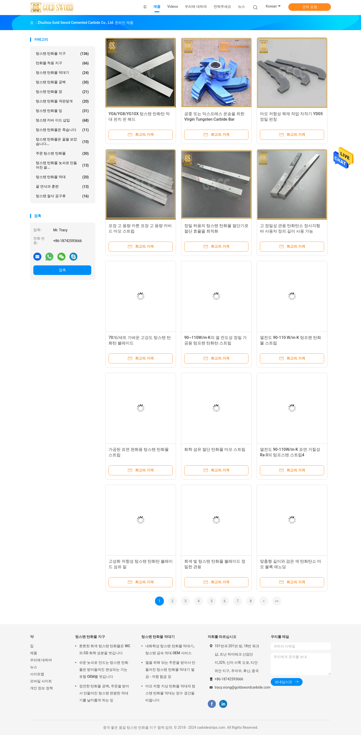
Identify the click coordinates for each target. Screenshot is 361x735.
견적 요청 (309, 7)
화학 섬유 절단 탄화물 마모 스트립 (214, 449)
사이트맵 (37, 674)
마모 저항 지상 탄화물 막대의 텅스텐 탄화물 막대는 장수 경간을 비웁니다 (170, 693)
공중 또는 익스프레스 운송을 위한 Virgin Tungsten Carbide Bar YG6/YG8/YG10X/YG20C (214, 119)
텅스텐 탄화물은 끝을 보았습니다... (62, 141)
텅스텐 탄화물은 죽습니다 (62, 129)
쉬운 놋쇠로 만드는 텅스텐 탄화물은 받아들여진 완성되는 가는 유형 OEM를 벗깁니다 (103, 669)
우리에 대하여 (41, 660)
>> (277, 601)
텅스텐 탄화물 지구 (62, 53)
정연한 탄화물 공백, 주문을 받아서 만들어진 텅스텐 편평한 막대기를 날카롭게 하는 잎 (104, 693)
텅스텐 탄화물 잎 (62, 110)
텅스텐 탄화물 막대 (62, 177)
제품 (33, 653)
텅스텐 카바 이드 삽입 (62, 120)
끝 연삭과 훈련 (62, 186)
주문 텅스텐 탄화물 (62, 153)
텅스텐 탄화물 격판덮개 (62, 101)
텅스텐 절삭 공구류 (62, 196)
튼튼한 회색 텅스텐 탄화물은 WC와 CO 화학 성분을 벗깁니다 (104, 649)
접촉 (62, 270)
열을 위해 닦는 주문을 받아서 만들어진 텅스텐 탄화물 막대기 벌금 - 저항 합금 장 (170, 669)
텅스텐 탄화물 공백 (62, 82)
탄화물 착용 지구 (62, 63)
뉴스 (33, 667)
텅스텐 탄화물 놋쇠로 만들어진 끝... (62, 165)
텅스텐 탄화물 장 (62, 91)
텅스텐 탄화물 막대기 (62, 72)
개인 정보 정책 (41, 688)
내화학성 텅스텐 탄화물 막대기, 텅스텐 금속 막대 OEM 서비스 (170, 649)
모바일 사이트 (41, 681)
